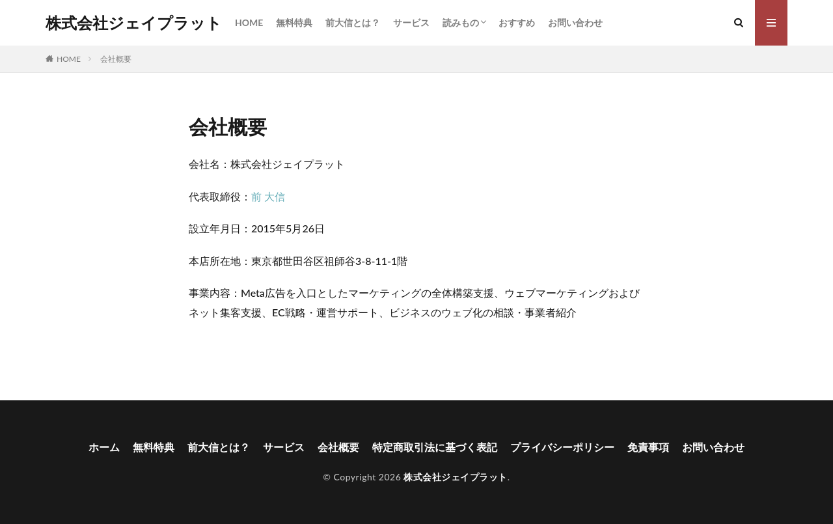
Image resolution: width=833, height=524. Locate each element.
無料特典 (294, 22)
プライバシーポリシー (562, 447)
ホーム (104, 447)
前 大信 (268, 196)
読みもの (461, 22)
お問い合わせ (575, 22)
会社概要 (115, 59)
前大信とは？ (352, 22)
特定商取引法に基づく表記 (434, 447)
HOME (249, 22)
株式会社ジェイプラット (134, 23)
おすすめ (516, 22)
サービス (411, 22)
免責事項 (648, 447)
